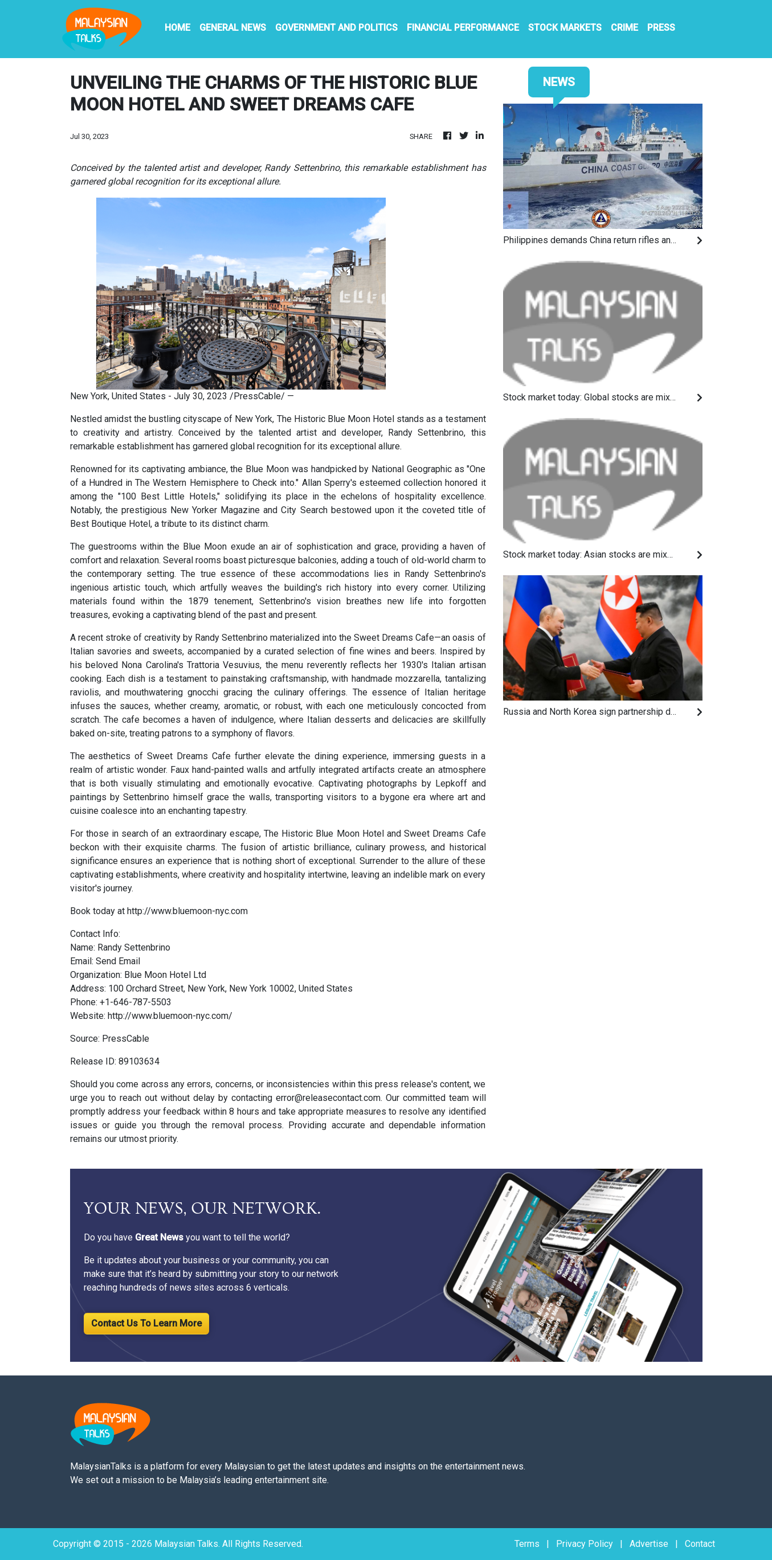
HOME (177, 27)
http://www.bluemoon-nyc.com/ (170, 1015)
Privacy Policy (584, 1543)
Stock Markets (565, 27)
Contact (700, 1543)
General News (232, 27)
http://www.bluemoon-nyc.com (187, 911)
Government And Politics (336, 27)
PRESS (661, 27)
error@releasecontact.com (328, 1097)
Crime (624, 27)
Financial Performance (463, 27)
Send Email (118, 961)
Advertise (649, 1543)
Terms (527, 1543)
